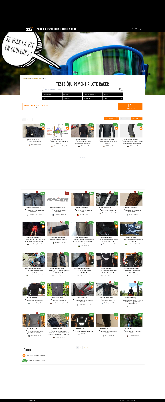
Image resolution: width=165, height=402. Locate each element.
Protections (66, 98)
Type (127, 119)
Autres (113, 98)
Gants (106, 94)
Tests (28, 78)
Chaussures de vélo (90, 94)
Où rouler (66, 29)
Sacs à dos (87, 98)
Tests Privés (48, 29)
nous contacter (131, 400)
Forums (57, 29)
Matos (39, 29)
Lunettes (45, 98)
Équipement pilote (36, 78)
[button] (136, 28)
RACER (44, 78)
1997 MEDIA (34, 400)
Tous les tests (47, 94)
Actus (73, 29)
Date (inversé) (110, 119)
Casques (66, 94)
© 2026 (122, 400)
